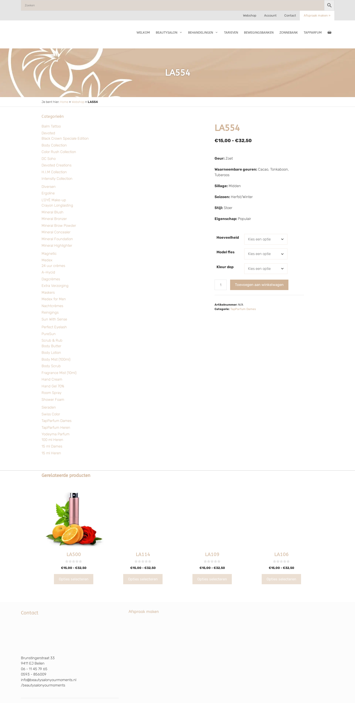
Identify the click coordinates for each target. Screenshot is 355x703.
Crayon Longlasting (57, 205)
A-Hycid (48, 272)
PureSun (49, 334)
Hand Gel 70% (53, 386)
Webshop (249, 15)
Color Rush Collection (59, 152)
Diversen (49, 186)
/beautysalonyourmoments (43, 685)
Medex (47, 260)
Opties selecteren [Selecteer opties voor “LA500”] (73, 579)
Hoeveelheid (227, 237)
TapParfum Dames (56, 421)
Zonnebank (288, 32)
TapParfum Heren (56, 427)
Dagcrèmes (51, 279)
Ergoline (48, 193)
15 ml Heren (51, 453)
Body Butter (51, 346)
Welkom (143, 32)
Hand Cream (52, 379)
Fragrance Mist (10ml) (59, 373)
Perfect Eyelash (54, 327)
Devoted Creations (56, 165)
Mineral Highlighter (57, 245)
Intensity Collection (57, 178)
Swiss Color (51, 414)
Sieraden (49, 407)
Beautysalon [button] (170, 32)
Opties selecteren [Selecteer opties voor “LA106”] (281, 579)
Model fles (225, 252)
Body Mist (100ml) (56, 359)
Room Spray (51, 393)
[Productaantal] (221, 285)
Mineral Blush (52, 212)
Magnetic (49, 253)
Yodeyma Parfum (55, 434)
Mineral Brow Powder (59, 225)
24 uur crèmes (53, 266)
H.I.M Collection (54, 172)
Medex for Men (54, 299)
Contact (290, 15)
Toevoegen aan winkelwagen (259, 285)
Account (270, 15)
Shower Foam (53, 399)
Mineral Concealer (56, 232)
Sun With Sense (54, 319)
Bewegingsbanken (259, 32)
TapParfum (313, 32)
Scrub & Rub (52, 340)
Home (64, 102)
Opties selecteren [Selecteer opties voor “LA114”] (143, 579)
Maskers (48, 292)
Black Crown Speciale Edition (65, 138)
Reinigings (50, 312)
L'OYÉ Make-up (54, 200)
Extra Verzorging (55, 285)
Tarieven (231, 32)
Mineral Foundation (57, 239)
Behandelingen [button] (204, 32)
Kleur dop (225, 267)
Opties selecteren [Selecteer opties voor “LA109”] (212, 579)
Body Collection (54, 145)
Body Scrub (51, 366)
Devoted (48, 133)
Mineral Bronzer (54, 219)
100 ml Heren (52, 440)
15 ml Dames (52, 446)
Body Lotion (51, 352)
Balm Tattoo (51, 126)
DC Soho (49, 158)
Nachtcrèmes (52, 306)
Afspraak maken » (317, 15)
